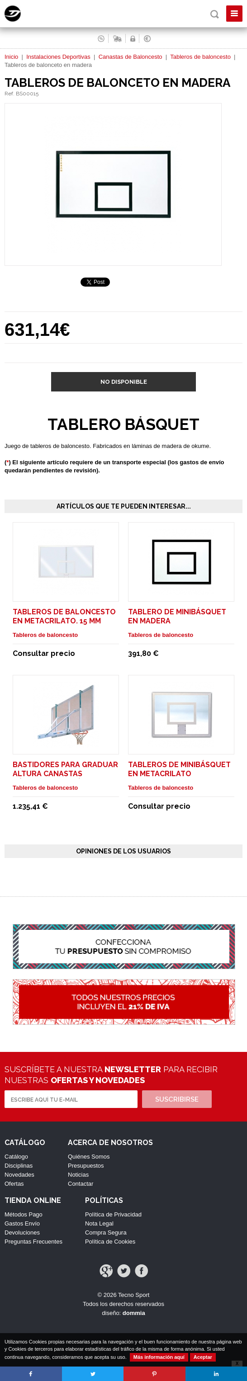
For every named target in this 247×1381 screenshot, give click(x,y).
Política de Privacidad (113, 1214)
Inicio (11, 56)
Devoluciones (22, 1232)
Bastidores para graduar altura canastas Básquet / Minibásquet (65, 773)
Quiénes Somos (89, 1156)
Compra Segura (106, 1232)
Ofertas (14, 1183)
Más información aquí (159, 1357)
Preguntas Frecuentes (33, 1241)
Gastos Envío (22, 1223)
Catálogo (16, 1156)
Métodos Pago (24, 1214)
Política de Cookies (110, 1241)
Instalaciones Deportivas (58, 56)
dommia (134, 1313)
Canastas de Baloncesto (130, 56)
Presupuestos (86, 1165)
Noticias (78, 1174)
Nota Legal (99, 1223)
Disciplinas (19, 1165)
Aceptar (203, 1357)
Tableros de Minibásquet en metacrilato (179, 769)
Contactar (80, 1183)
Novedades (19, 1174)
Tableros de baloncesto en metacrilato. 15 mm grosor (64, 621)
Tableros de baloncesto (200, 56)
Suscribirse (177, 1099)
